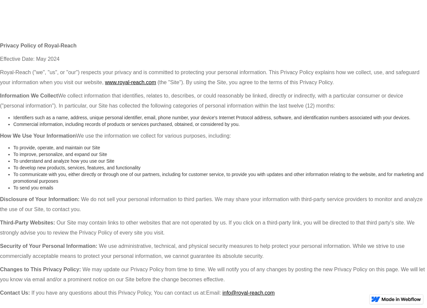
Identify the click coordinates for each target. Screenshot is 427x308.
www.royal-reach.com (130, 82)
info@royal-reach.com (249, 293)
